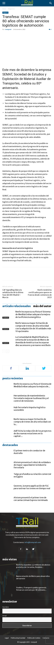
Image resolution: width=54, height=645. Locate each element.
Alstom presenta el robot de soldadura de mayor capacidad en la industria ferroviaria (32, 465)
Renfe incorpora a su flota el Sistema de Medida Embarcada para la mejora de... (32, 385)
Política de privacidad (18, 638)
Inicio (4, 9)
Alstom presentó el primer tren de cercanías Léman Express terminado (31, 498)
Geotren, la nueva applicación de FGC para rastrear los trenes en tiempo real (32, 487)
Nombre (5, 607)
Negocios (11, 9)
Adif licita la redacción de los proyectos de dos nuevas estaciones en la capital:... (32, 433)
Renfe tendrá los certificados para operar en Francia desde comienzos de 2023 (40, 294)
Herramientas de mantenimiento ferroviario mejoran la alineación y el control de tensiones (31, 398)
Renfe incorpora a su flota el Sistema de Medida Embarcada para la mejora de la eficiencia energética (32, 314)
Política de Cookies (33, 638)
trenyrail (8, 29)
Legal (7, 638)
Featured (5, 317)
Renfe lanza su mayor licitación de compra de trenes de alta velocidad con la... (32, 422)
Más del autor (42, 306)
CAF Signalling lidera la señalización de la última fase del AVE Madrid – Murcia (12, 294)
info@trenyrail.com (33, 542)
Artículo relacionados (16, 306)
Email (4, 616)
